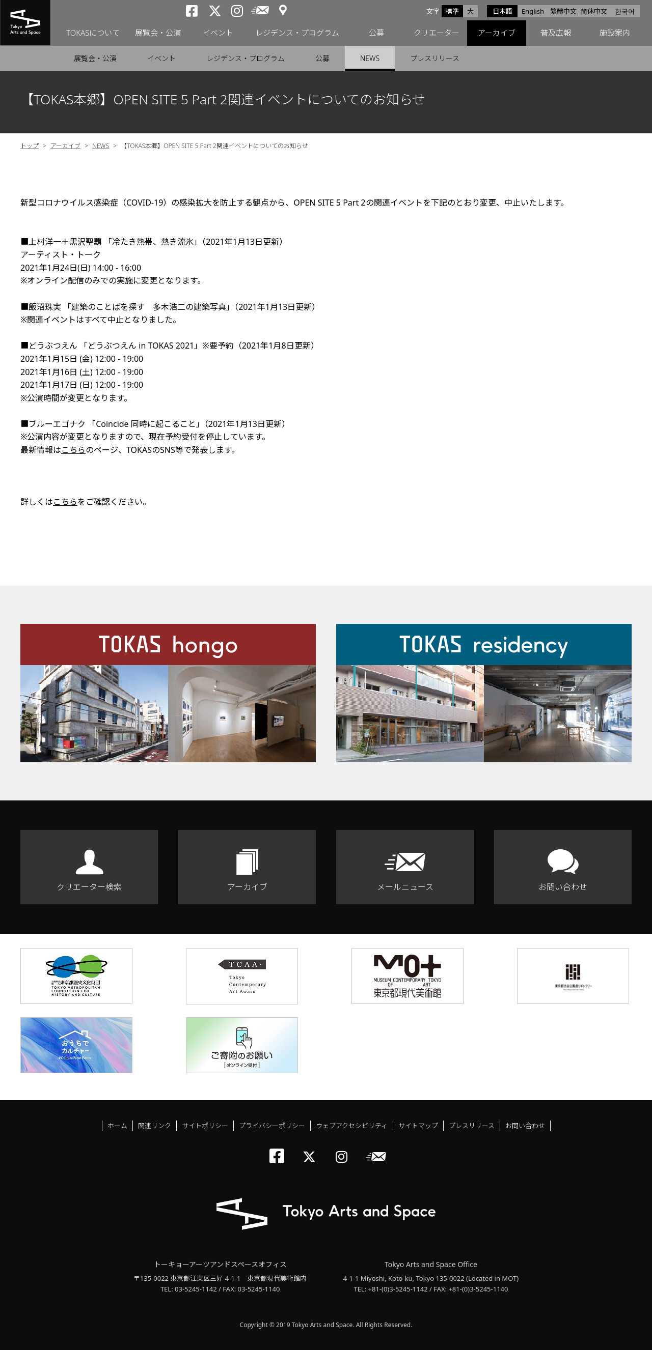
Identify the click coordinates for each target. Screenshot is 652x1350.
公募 (376, 33)
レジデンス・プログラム (297, 33)
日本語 (502, 11)
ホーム (117, 1125)
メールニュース (405, 887)
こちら (73, 449)
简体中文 (594, 11)
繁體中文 (563, 11)
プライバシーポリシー (272, 1125)
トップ (29, 145)
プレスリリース (434, 58)
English (533, 11)
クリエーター (436, 33)
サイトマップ (418, 1125)
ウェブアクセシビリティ (352, 1125)
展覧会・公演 (158, 33)
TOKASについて (93, 33)
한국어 (625, 11)
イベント (218, 33)
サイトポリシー (205, 1125)
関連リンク (154, 1125)
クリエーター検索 (89, 887)
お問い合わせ (562, 887)
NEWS (369, 58)
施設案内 (615, 33)
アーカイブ (496, 33)
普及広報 (555, 33)
